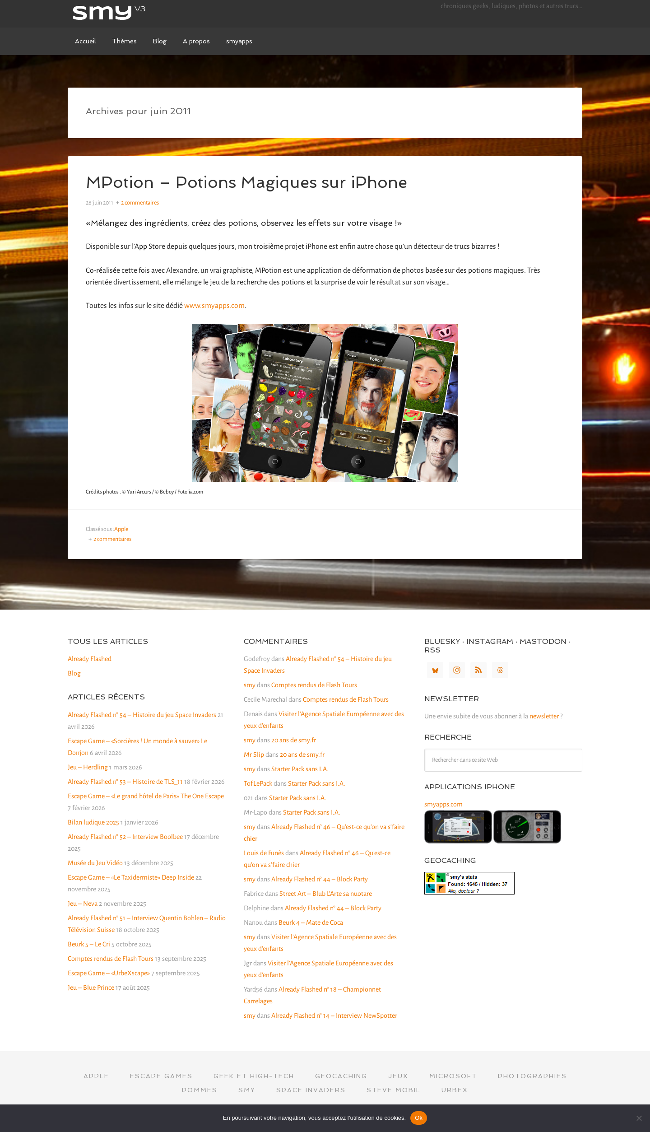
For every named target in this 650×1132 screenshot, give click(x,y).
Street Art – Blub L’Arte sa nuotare (325, 893)
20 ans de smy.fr (293, 740)
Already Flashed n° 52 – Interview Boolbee (125, 836)
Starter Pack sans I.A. (300, 769)
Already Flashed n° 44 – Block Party (319, 879)
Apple (121, 529)
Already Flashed (89, 658)
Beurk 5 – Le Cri (89, 944)
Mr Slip (254, 754)
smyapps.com (443, 804)
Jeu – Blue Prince (91, 987)
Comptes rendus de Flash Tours (110, 958)
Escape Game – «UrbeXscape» (109, 973)
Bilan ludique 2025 (93, 822)
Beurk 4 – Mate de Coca (311, 922)
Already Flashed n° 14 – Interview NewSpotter (334, 1015)
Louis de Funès (264, 853)
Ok (418, 1117)
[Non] (638, 1118)
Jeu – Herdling (88, 767)
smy (135, 13)
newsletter (544, 716)
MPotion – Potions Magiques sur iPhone (247, 182)
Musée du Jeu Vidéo (95, 862)
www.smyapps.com (214, 306)
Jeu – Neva (83, 903)
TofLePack (258, 783)
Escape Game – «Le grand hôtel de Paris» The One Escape (146, 796)
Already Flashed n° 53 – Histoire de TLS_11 (125, 781)
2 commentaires (140, 203)
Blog (74, 673)
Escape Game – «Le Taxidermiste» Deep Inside (131, 877)
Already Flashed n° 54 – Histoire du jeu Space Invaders (142, 714)
